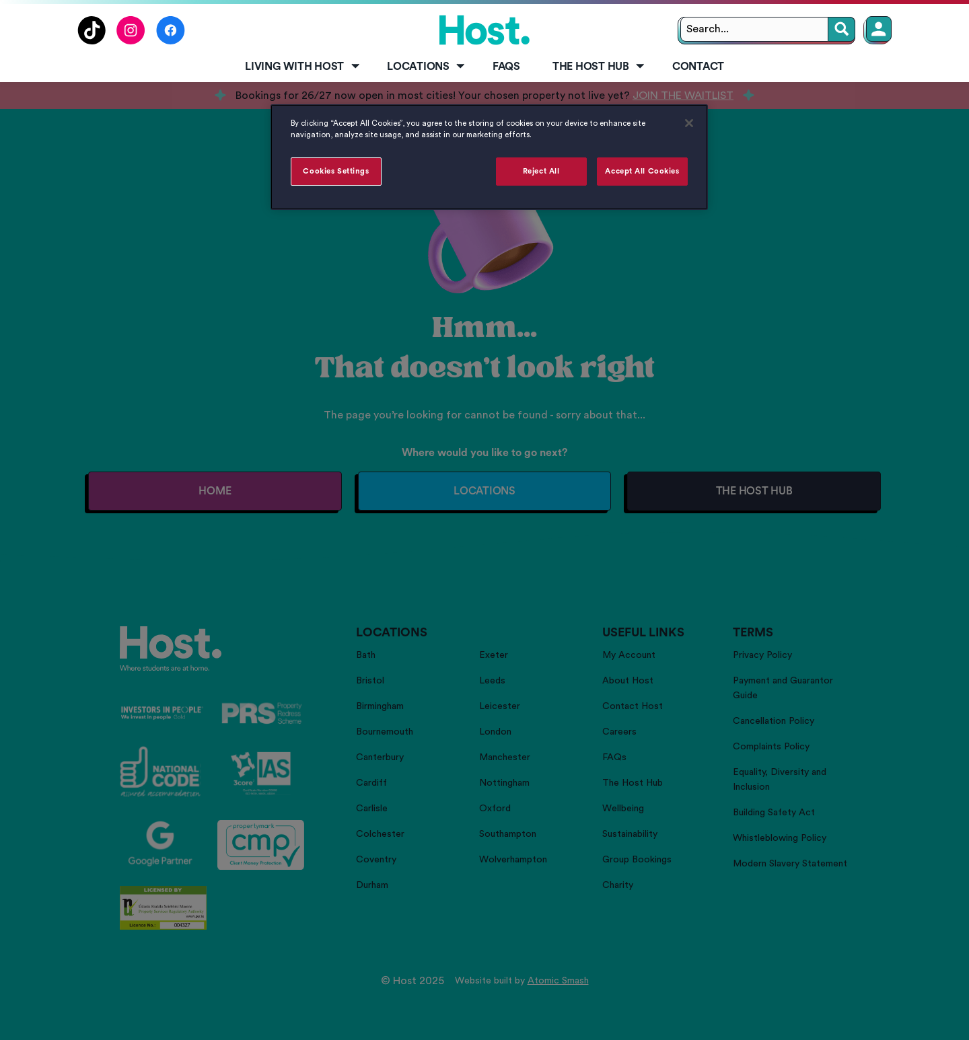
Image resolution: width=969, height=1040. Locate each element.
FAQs (506, 66)
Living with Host (303, 66)
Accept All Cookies (642, 171)
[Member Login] (879, 29)
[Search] (841, 29)
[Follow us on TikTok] (91, 41)
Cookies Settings (336, 171)
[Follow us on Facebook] (170, 41)
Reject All (541, 171)
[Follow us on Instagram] (130, 41)
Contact (698, 66)
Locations (426, 66)
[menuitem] (299, 67)
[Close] (689, 123)
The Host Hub (599, 66)
